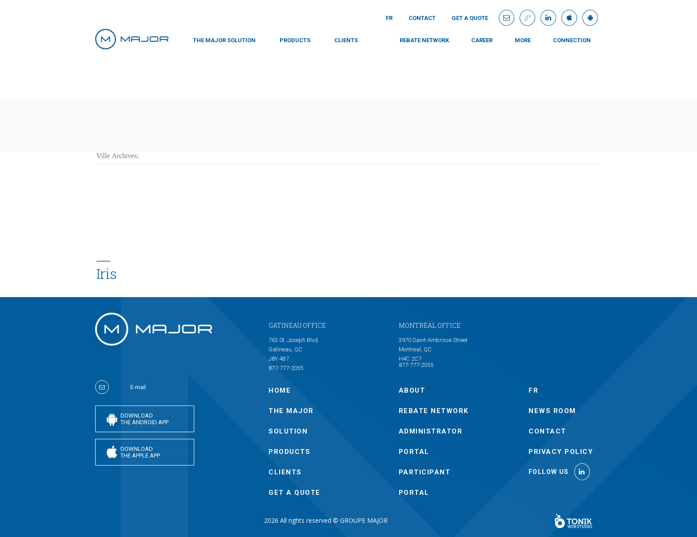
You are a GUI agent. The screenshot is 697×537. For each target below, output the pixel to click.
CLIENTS (346, 40)
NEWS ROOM (552, 411)
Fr (389, 18)
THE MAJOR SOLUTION (224, 40)
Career (482, 40)
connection (572, 40)
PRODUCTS (295, 40)
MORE (523, 40)
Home (279, 390)
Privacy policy (561, 452)
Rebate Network (424, 40)
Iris (106, 273)
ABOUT (412, 390)
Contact (422, 18)
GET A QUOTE (470, 18)
